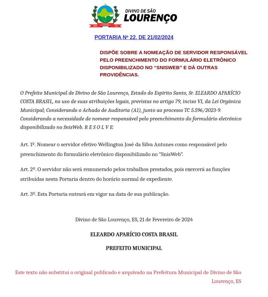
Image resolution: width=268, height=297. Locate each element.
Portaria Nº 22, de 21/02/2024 (134, 37)
